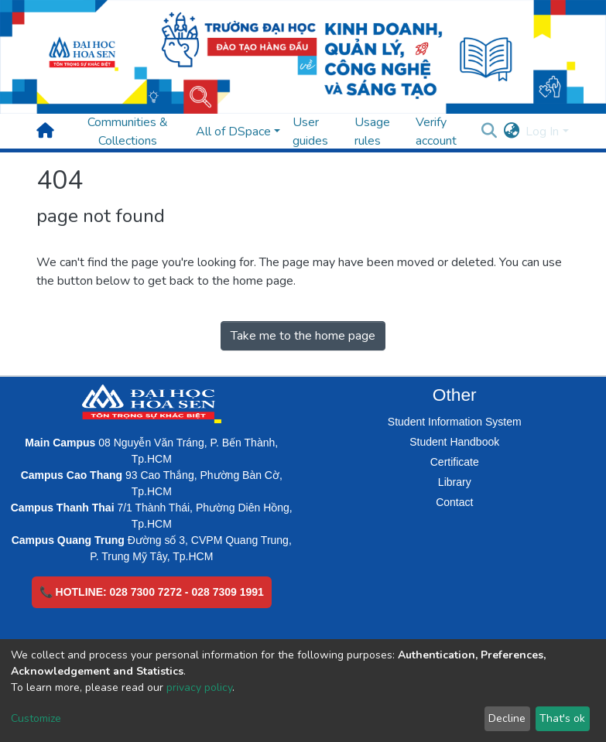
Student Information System (455, 421)
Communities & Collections (127, 131)
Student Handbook (454, 442)
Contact (454, 502)
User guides (310, 132)
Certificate (454, 462)
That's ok (562, 718)
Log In (542, 131)
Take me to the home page (303, 335)
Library (454, 482)
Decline (507, 718)
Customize (36, 718)
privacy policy (199, 687)
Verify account (436, 132)
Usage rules (372, 132)
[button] (511, 131)
